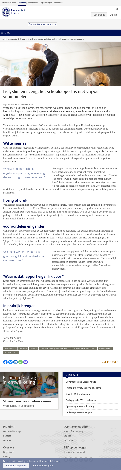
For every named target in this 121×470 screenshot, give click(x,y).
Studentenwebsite (9, 39)
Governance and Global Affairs (81, 381)
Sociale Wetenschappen (78, 394)
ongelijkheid (105, 348)
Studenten (22, 3)
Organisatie (8, 452)
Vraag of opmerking (73, 431)
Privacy (6, 456)
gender (23, 348)
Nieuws (23, 39)
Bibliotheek (58, 3)
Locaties (7, 440)
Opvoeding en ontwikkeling (80, 406)
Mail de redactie (109, 362)
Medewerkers (32, 3)
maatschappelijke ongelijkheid (55, 348)
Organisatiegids (46, 3)
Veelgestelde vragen (12, 431)
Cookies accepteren (16, 465)
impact (34, 348)
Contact (7, 435)
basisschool (10, 348)
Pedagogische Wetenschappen (81, 400)
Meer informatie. (53, 461)
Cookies (67, 435)
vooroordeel (11, 352)
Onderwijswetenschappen (79, 412)
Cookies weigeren (44, 465)
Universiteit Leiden (9, 3)
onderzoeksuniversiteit (84, 348)
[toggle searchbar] (116, 8)
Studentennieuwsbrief (74, 452)
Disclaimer (69, 440)
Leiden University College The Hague (84, 388)
